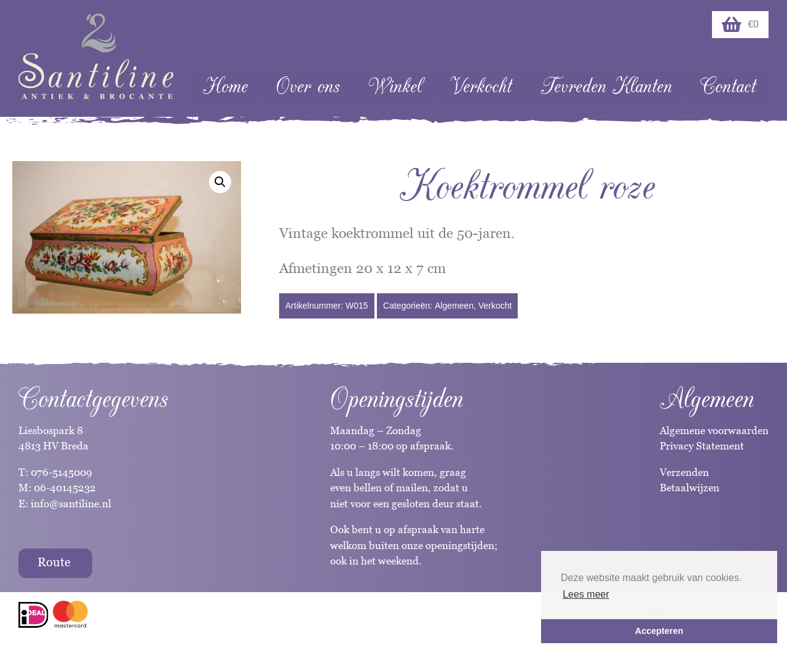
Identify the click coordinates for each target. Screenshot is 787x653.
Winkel (395, 86)
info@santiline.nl (71, 503)
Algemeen (454, 306)
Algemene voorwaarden (714, 430)
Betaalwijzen (689, 487)
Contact (728, 86)
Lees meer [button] (586, 594)
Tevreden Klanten (606, 86)
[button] (220, 182)
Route (54, 562)
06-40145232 (65, 487)
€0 (740, 24)
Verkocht (481, 86)
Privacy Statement (702, 446)
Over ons (307, 86)
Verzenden (684, 472)
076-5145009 (60, 472)
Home (225, 86)
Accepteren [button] (659, 631)
